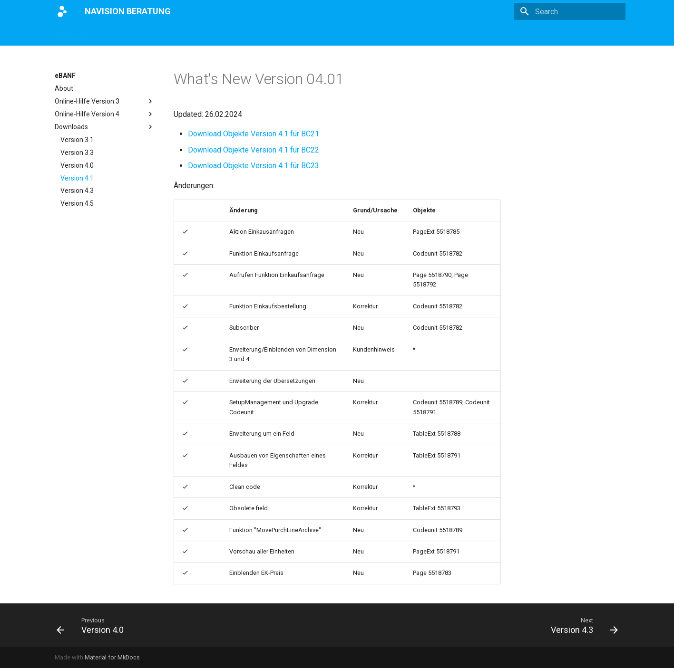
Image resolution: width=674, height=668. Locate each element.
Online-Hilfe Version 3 (105, 101)
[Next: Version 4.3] (581, 625)
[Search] (569, 11)
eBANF (276, 34)
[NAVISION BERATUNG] (62, 11)
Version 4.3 (77, 190)
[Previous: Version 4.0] (93, 625)
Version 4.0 (77, 165)
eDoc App (69, 34)
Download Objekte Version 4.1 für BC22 (253, 149)
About (64, 88)
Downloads (105, 127)
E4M (306, 34)
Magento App (186, 34)
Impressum (395, 34)
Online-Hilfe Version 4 (105, 114)
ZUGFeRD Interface (125, 34)
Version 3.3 (77, 152)
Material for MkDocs (112, 657)
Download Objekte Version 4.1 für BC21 (253, 133)
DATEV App (236, 34)
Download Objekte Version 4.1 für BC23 (253, 165)
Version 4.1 (77, 178)
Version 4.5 (77, 203)
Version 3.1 (77, 139)
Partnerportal (345, 34)
